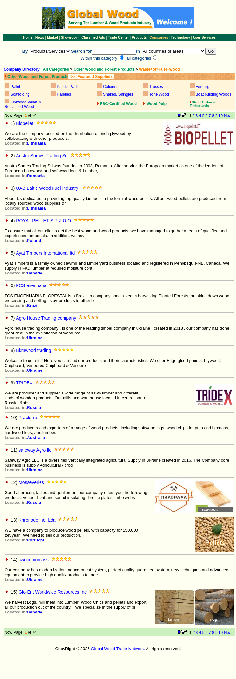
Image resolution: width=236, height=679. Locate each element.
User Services (204, 37)
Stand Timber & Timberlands (203, 104)
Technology (180, 37)
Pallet (15, 86)
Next (228, 116)
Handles (64, 94)
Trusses (156, 86)
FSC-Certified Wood (118, 104)
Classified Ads (93, 37)
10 (220, 116)
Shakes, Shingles (118, 94)
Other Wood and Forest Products (104, 69)
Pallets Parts (67, 86)
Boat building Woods (213, 94)
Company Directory (22, 69)
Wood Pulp (157, 104)
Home (28, 37)
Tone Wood (159, 94)
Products (140, 37)
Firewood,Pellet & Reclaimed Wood (23, 104)
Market (52, 37)
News (39, 37)
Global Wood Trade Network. (118, 648)
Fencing (203, 86)
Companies (158, 37)
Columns (110, 86)
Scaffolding (20, 94)
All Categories (56, 69)
